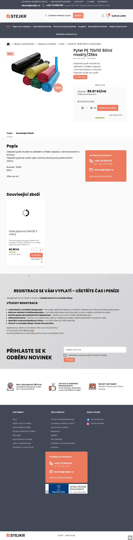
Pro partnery (56, 439)
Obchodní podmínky (60, 427)
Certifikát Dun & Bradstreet (63, 443)
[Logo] (17, 16)
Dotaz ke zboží (87, 101)
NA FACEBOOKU (97, 419)
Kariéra (54, 435)
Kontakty (55, 447)
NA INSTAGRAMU (97, 423)
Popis (10, 133)
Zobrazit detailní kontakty (100, 176)
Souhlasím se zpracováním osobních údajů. (87, 355)
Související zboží (25, 133)
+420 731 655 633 (103, 160)
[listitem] (112, 388)
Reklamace (55, 431)
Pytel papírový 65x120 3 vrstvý (23, 233)
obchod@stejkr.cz (104, 169)
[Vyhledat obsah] (78, 15)
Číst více (80, 77)
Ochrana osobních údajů (62, 423)
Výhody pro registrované (62, 419)
